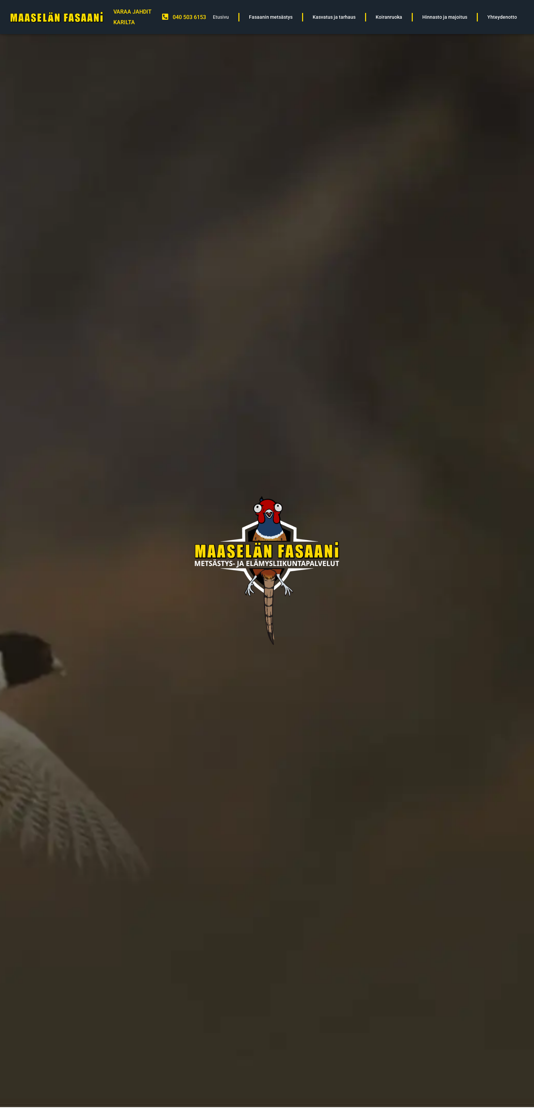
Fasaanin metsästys (271, 17)
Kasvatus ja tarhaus (334, 17)
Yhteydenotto (502, 17)
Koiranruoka (389, 17)
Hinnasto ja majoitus (444, 17)
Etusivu (221, 17)
